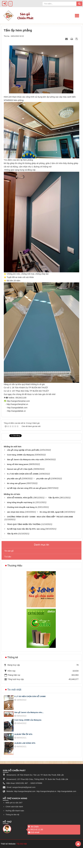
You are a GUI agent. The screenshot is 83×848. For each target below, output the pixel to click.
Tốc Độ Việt (21, 844)
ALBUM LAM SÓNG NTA (24, 743)
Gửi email (33, 832)
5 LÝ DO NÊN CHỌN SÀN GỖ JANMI (30, 696)
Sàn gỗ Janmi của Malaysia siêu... (29, 712)
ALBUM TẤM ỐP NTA (23, 734)
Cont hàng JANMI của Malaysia (27, 720)
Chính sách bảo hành (14, 807)
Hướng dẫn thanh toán (15, 811)
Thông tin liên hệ (12, 815)
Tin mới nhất (14, 689)
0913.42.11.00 (35, 829)
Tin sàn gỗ (8, 551)
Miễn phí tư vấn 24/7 (14, 803)
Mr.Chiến (35, 827)
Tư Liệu (7, 556)
